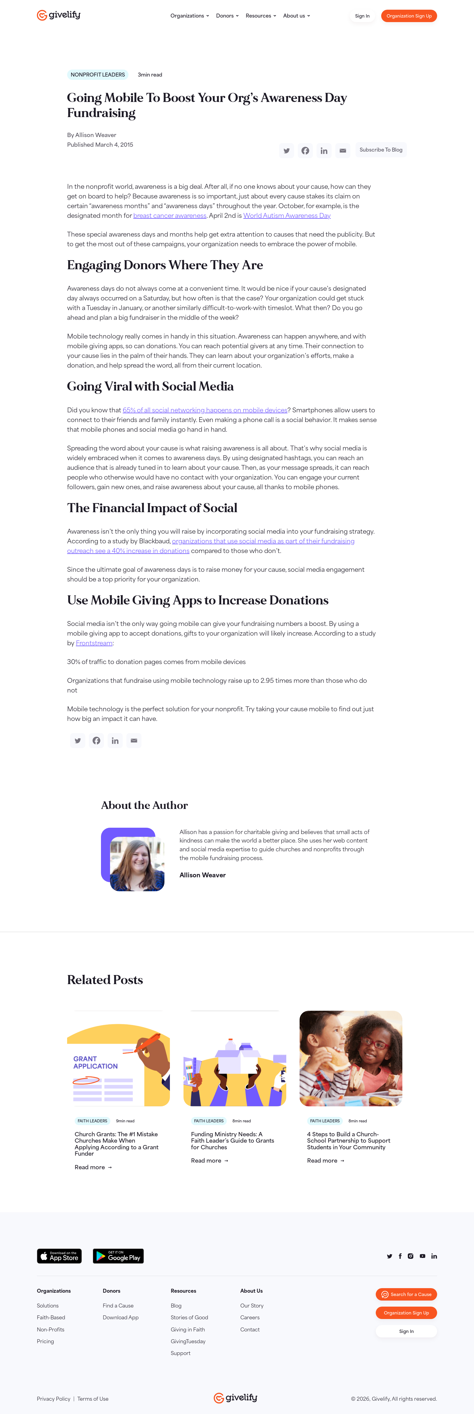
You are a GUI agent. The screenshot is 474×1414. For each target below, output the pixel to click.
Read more (90, 1167)
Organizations (187, 16)
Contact (250, 1330)
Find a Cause (118, 1306)
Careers (250, 1317)
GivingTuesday (188, 1341)
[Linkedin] (323, 150)
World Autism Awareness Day (287, 215)
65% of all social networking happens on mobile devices (205, 410)
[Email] (341, 150)
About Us (251, 1291)
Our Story (252, 1306)
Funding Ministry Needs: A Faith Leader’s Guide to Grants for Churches (232, 1141)
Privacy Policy (53, 1399)
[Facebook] (304, 150)
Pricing (45, 1341)
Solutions (48, 1306)
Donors (225, 16)
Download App (121, 1317)
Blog (176, 1306)
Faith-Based (51, 1317)
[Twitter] (285, 150)
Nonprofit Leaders (98, 75)
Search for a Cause (406, 1294)
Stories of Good (189, 1317)
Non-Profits (50, 1330)
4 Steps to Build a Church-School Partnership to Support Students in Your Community (348, 1141)
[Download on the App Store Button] (62, 1256)
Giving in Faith (188, 1330)
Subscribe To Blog (381, 150)
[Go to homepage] (59, 15)
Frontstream (94, 642)
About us (294, 16)
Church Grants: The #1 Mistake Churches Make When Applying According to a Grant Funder (116, 1144)
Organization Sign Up (409, 15)
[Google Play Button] (118, 1256)
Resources (258, 16)
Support (180, 1353)
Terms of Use (93, 1399)
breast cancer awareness (169, 215)
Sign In (362, 15)
